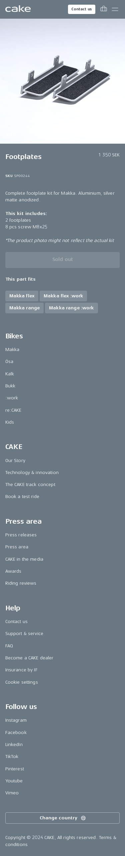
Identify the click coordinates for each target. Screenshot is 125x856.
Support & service (24, 633)
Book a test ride (22, 496)
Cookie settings (21, 682)
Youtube (14, 780)
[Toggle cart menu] (103, 9)
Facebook (16, 732)
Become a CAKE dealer (29, 657)
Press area (16, 546)
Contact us (81, 9)
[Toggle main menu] (115, 9)
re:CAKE (13, 410)
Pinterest (14, 768)
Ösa (9, 361)
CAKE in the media (24, 559)
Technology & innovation (32, 472)
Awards (13, 571)
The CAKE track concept (30, 484)
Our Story (15, 460)
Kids (9, 422)
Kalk (9, 373)
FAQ (9, 645)
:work (11, 397)
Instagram (16, 720)
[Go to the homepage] (18, 9)
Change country (63, 818)
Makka (12, 349)
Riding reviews (21, 583)
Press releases (21, 534)
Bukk (10, 385)
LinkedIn (14, 744)
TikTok (12, 756)
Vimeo (12, 792)
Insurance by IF (21, 669)
